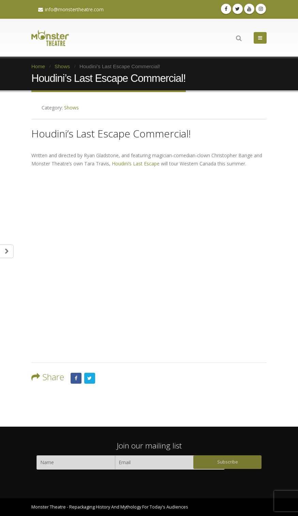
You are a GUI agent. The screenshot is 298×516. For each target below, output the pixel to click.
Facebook (76, 378)
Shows (71, 107)
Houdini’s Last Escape (136, 163)
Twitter (89, 378)
